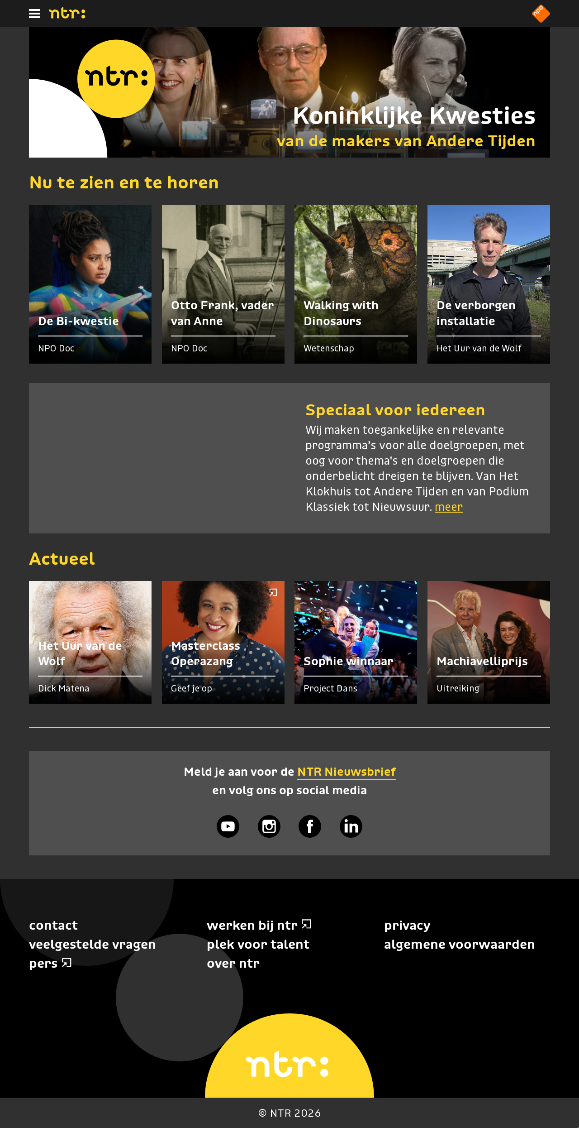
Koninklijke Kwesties (414, 115)
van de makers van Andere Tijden (406, 140)
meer (449, 507)
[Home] (67, 15)
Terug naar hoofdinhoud (578, 1127)
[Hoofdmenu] (34, 14)
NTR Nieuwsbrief (346, 771)
